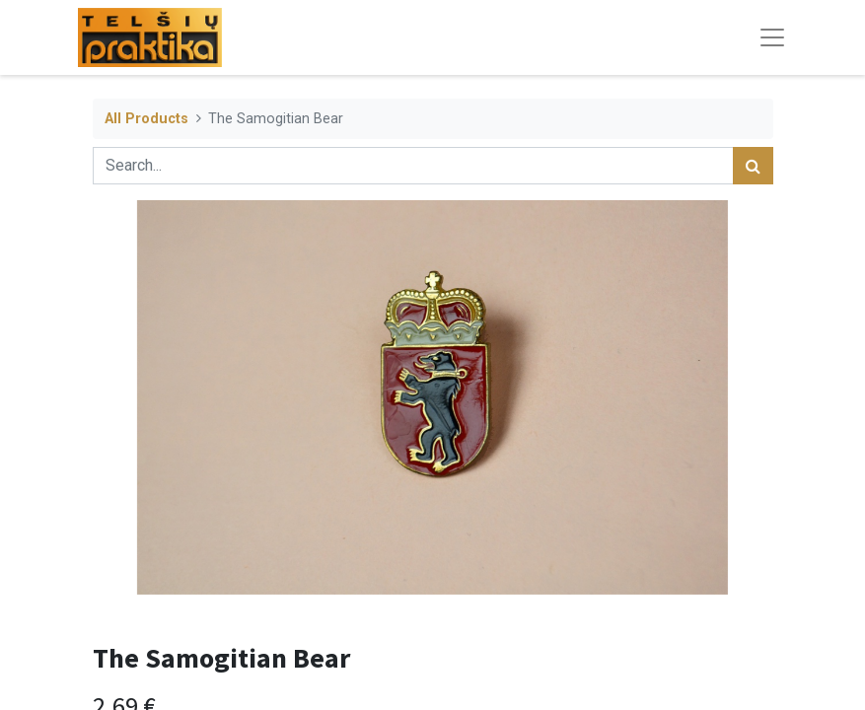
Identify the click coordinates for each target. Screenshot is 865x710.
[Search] (753, 165)
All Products (146, 118)
